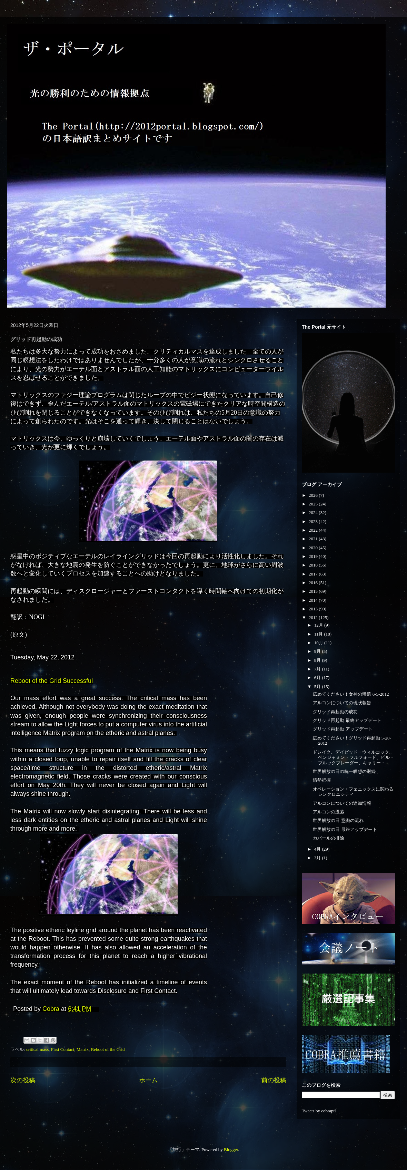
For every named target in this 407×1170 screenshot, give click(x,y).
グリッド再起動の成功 (335, 711)
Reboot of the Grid (108, 1049)
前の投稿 (273, 1080)
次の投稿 (22, 1080)
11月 (319, 634)
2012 (314, 617)
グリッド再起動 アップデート (342, 729)
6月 (318, 677)
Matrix (83, 1049)
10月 (319, 642)
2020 (314, 547)
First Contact (63, 1049)
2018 (314, 565)
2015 (314, 591)
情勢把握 (322, 780)
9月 (318, 651)
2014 (314, 600)
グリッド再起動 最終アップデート (347, 720)
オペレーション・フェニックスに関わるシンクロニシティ (353, 791)
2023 (314, 521)
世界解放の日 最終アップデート (345, 829)
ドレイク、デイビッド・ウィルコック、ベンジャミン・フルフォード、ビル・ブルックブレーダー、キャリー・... (353, 757)
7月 (318, 668)
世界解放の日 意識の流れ (338, 820)
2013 (314, 608)
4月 (318, 849)
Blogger (231, 1149)
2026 (314, 495)
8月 (318, 660)
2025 (314, 503)
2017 (314, 574)
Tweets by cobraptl (319, 1110)
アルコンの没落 (328, 811)
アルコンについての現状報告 (342, 702)
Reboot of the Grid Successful (51, 680)
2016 (314, 582)
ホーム (148, 1080)
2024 (314, 512)
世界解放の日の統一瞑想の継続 (344, 771)
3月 (318, 857)
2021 (314, 538)
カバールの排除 (328, 838)
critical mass (37, 1049)
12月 (319, 625)
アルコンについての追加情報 (342, 803)
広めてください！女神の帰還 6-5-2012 (351, 694)
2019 (314, 556)
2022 (314, 530)
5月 (318, 686)
